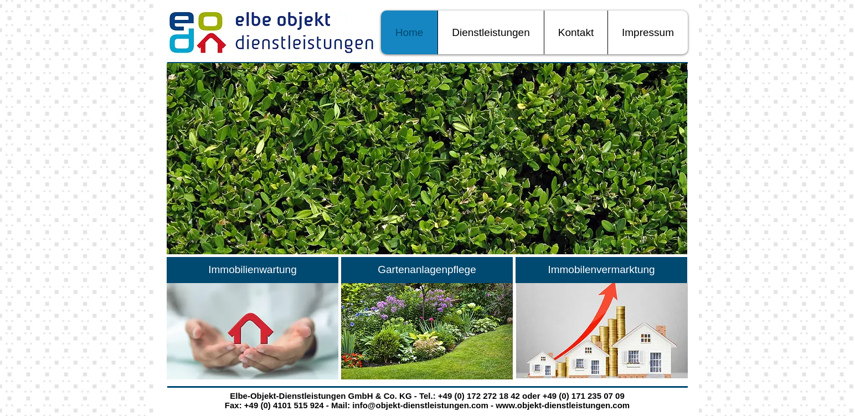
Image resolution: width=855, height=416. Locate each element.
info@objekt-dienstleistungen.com (420, 405)
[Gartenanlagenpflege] (427, 270)
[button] (427, 158)
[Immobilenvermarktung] (601, 270)
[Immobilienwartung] (252, 270)
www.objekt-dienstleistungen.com (563, 405)
